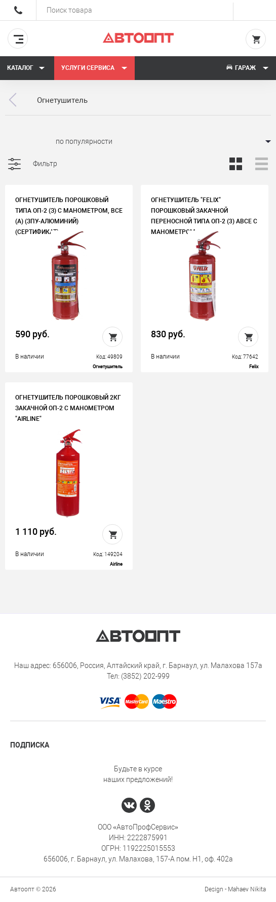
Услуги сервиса (94, 67)
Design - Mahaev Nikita (235, 889)
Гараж (247, 67)
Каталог (26, 67)
